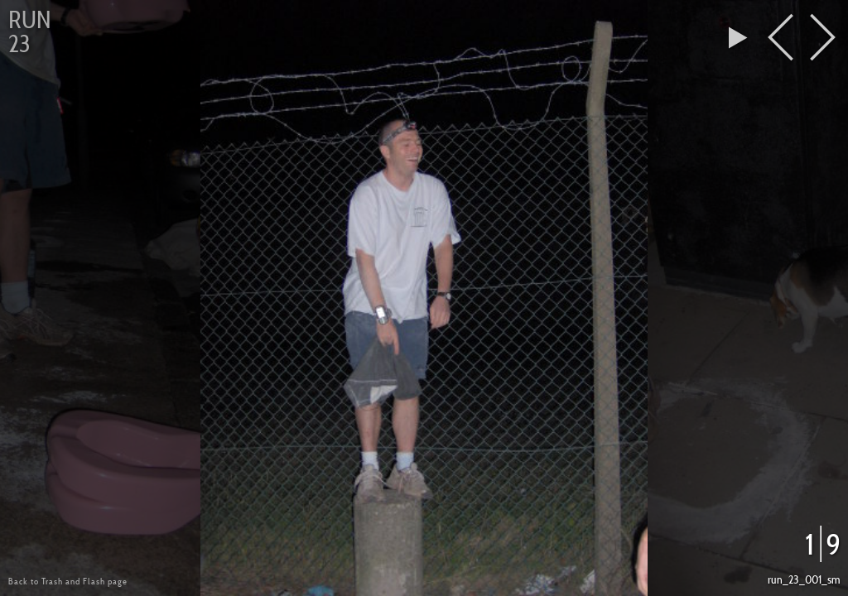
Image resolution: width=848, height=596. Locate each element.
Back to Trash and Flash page (68, 581)
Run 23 (29, 32)
